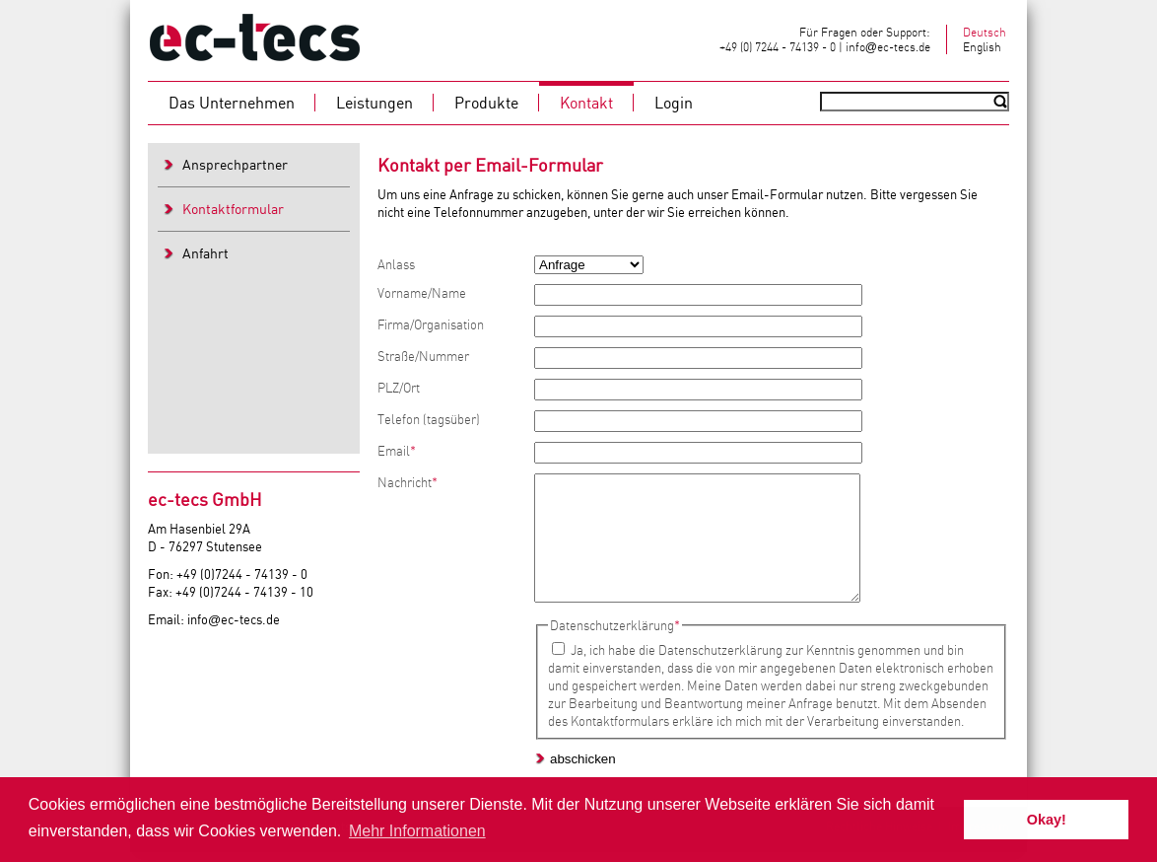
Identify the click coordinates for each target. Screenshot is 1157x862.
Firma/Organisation (430, 324)
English (982, 46)
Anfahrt (205, 253)
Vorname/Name (421, 293)
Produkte (486, 102)
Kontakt (586, 102)
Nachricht (407, 482)
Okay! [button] (1046, 819)
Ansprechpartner (235, 164)
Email (396, 451)
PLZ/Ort (398, 387)
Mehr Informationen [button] (417, 831)
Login (673, 102)
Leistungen (374, 102)
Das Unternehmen (232, 102)
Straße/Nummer (423, 356)
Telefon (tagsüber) (428, 419)
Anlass (396, 264)
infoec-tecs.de (888, 46)
